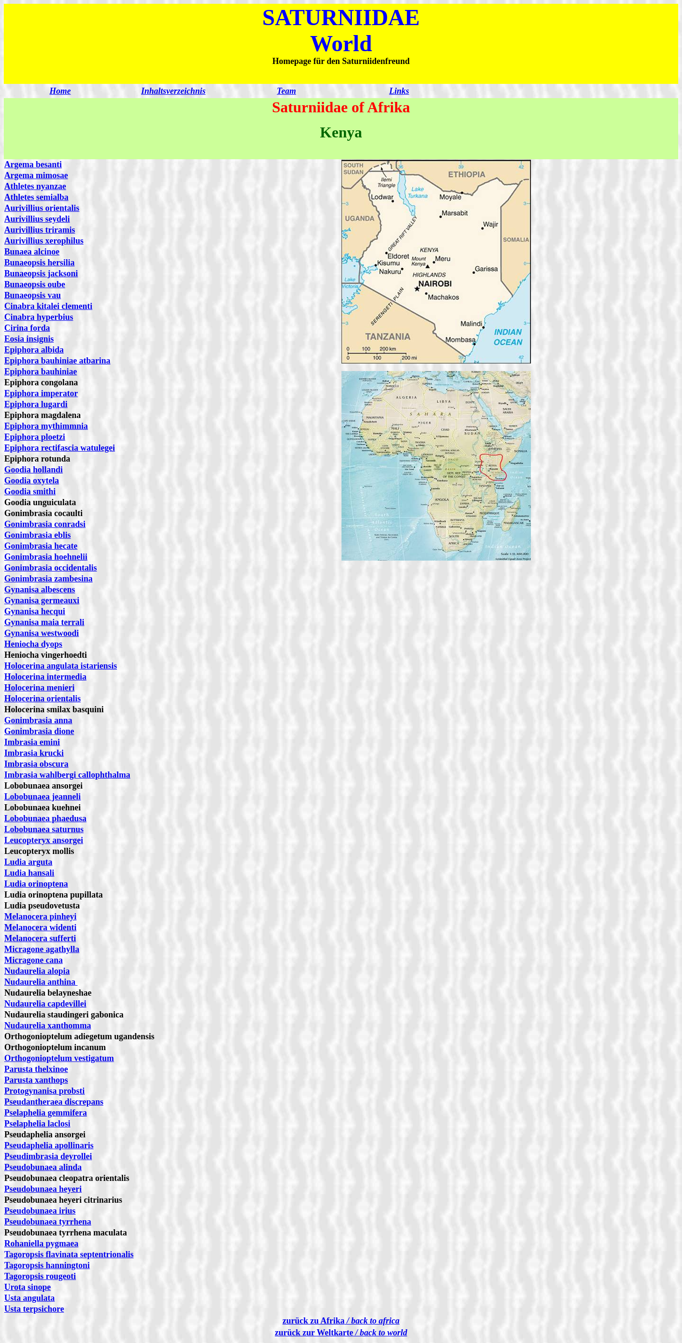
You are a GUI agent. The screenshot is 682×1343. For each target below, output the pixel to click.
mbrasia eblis (46, 535)
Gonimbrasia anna (38, 720)
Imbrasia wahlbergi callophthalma (67, 775)
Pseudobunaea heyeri (43, 1189)
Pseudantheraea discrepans (53, 1102)
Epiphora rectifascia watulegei (59, 448)
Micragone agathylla (41, 949)
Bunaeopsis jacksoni (41, 273)
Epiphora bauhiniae (40, 371)
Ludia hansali (29, 873)
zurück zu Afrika (341, 1320)
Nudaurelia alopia (37, 971)
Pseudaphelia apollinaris (49, 1145)
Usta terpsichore (34, 1309)
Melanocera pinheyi (40, 916)
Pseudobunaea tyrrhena (47, 1221)
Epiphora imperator (41, 393)
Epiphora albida (34, 349)
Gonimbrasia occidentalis (50, 567)
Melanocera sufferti (40, 938)
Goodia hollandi (33, 469)
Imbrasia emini (32, 742)
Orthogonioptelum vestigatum (59, 1058)
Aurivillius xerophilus (43, 240)
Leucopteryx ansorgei (43, 840)
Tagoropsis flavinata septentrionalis (69, 1254)
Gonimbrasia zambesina (48, 578)
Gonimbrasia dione (39, 731)
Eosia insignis (29, 339)
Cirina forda (27, 328)
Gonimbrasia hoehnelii (46, 557)
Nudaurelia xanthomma (47, 1025)
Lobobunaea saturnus (44, 829)
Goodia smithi (30, 491)
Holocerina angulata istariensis (60, 666)
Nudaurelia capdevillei (45, 1003)
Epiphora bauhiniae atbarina (57, 360)
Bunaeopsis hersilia (39, 262)
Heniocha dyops (33, 644)
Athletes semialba (36, 197)
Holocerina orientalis (42, 698)
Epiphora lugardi (36, 404)
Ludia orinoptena (36, 884)
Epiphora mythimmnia (46, 426)
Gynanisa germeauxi (42, 600)
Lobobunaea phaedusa (45, 818)
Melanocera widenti (40, 927)
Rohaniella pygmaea (41, 1243)
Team (286, 91)
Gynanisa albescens (39, 589)
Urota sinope (27, 1287)
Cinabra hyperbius (38, 317)
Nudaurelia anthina (41, 982)
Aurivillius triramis (39, 230)
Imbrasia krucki (34, 753)
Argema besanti (33, 164)
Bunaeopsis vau (32, 295)
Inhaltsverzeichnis (173, 91)
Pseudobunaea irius (40, 1211)
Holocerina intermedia (45, 676)
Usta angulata (29, 1298)
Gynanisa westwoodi (41, 633)
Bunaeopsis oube (34, 284)
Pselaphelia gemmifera (45, 1112)
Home (60, 91)
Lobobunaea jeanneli (42, 796)
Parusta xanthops (36, 1080)
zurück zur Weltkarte (341, 1332)
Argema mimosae (36, 175)
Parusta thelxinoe (36, 1069)
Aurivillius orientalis (42, 208)
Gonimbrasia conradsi (45, 524)
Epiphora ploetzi (34, 437)
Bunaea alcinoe (32, 251)
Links (399, 91)
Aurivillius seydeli (37, 219)
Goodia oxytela (31, 480)
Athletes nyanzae (35, 186)
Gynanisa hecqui (34, 611)
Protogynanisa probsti (44, 1091)
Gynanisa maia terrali (44, 622)
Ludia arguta (28, 862)
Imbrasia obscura (36, 764)
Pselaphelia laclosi (37, 1123)
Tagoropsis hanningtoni (47, 1265)
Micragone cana (33, 960)
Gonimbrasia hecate (41, 546)
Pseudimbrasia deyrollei (48, 1156)
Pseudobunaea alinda (43, 1167)
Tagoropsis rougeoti (40, 1276)
